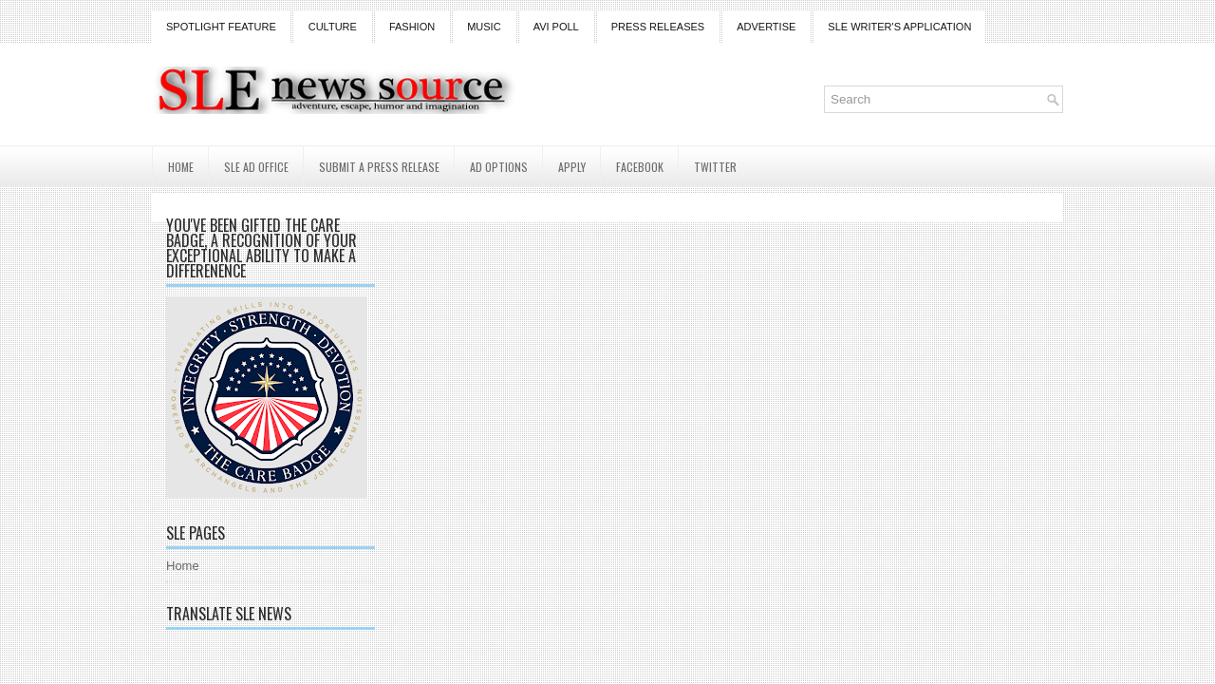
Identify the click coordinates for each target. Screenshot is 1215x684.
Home (181, 167)
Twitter (715, 167)
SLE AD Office (256, 167)
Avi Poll (556, 26)
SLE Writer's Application (899, 26)
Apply (572, 167)
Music (483, 26)
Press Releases (657, 26)
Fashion (412, 26)
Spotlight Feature (221, 26)
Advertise (766, 26)
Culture (332, 26)
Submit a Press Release (379, 167)
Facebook (640, 167)
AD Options (499, 167)
